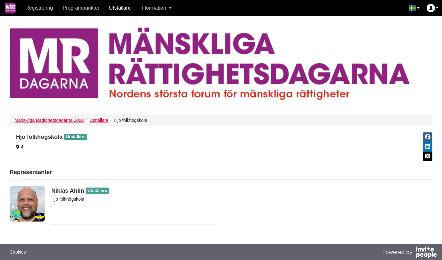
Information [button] (156, 8)
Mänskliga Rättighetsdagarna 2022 (49, 120)
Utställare (120, 8)
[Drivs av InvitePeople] (409, 253)
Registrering (39, 8)
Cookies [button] (18, 252)
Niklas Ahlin (67, 191)
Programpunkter (81, 8)
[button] (414, 8)
